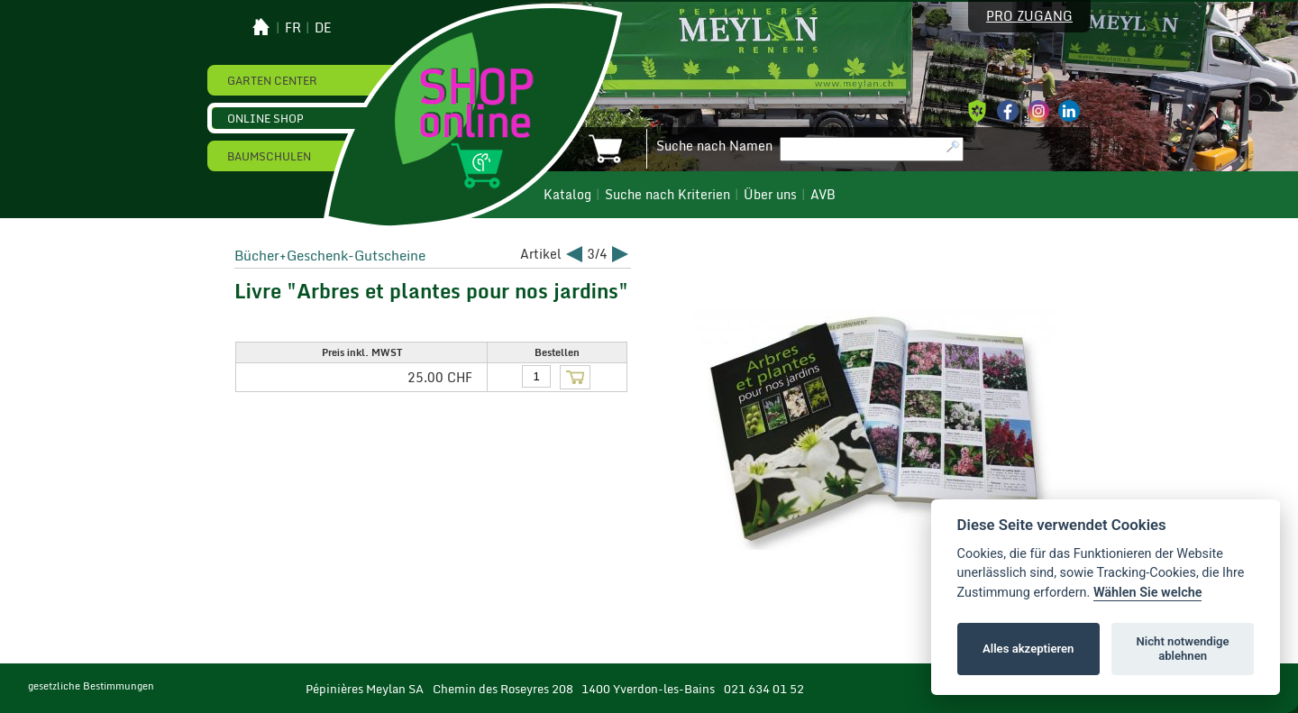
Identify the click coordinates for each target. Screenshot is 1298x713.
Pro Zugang (1029, 16)
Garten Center (272, 80)
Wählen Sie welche (1147, 592)
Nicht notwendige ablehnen (1183, 649)
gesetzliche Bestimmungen (91, 686)
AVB (823, 195)
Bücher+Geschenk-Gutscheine (329, 255)
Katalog (567, 195)
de (323, 28)
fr (293, 28)
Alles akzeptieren (1028, 648)
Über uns (770, 195)
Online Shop (265, 118)
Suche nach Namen (714, 146)
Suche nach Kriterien (667, 195)
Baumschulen (269, 156)
